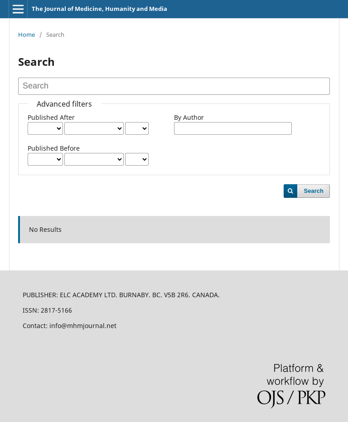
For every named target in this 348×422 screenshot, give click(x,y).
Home (26, 34)
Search (314, 190)
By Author (189, 117)
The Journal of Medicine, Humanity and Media (99, 9)
